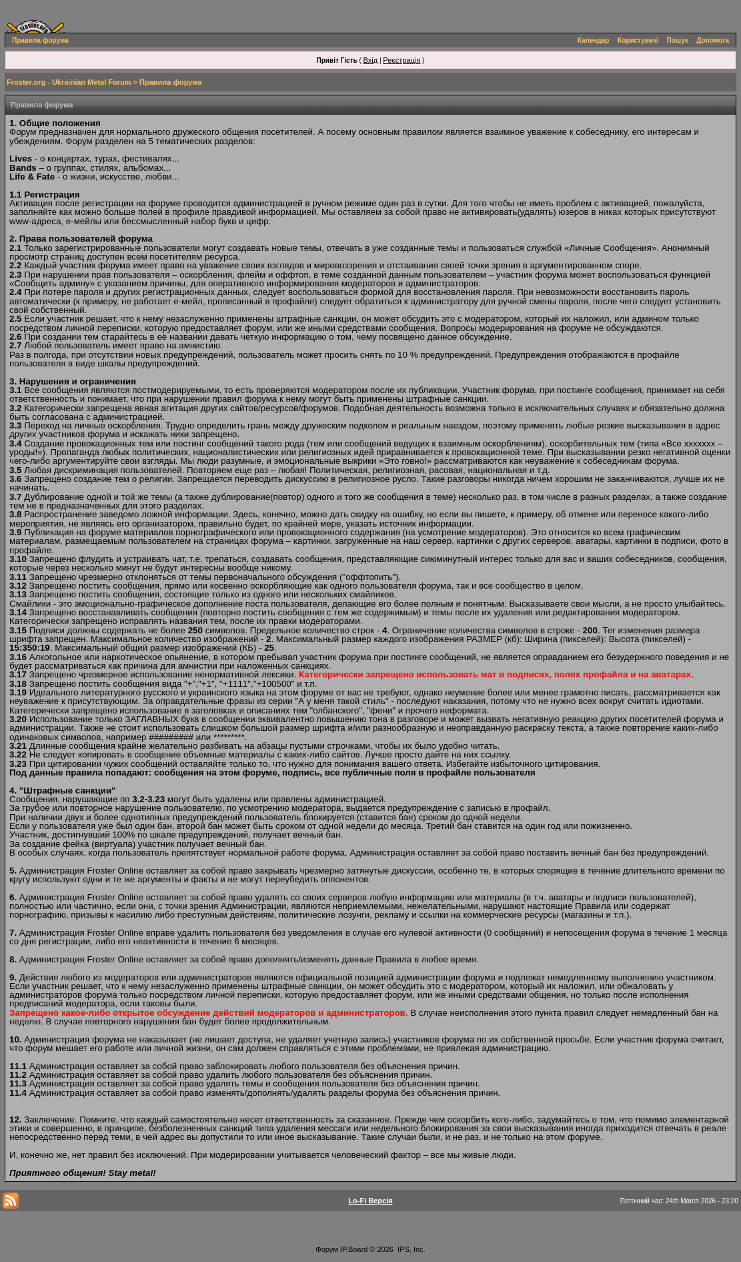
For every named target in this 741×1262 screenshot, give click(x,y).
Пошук (677, 40)
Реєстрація (401, 60)
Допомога (713, 40)
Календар (594, 40)
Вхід (370, 60)
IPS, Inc (411, 1249)
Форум (326, 1249)
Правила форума (40, 40)
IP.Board (353, 1249)
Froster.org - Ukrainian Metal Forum (69, 82)
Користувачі (638, 40)
